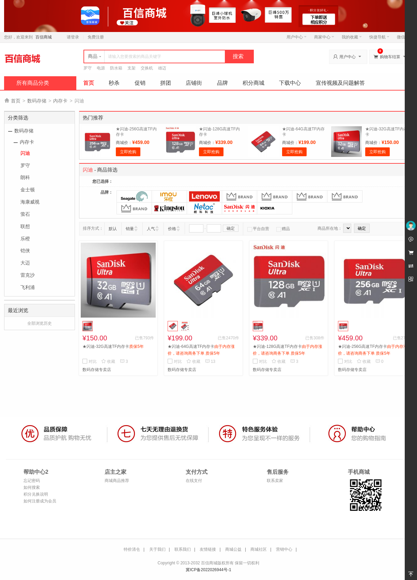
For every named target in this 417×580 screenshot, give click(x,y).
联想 (25, 226)
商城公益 (233, 549)
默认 (113, 228)
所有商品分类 (32, 83)
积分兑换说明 (36, 494)
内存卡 (60, 100)
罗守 (87, 68)
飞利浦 (27, 287)
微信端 (403, 37)
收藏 (108, 361)
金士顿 (27, 189)
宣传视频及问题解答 (340, 83)
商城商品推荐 (117, 480)
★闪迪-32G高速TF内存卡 (113, 346)
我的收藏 (352, 37)
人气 (151, 228)
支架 (131, 68)
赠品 (283, 228)
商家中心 (324, 37)
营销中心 (284, 549)
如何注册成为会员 (40, 501)
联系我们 (182, 549)
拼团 (165, 83)
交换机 (147, 68)
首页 (88, 83)
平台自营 (258, 228)
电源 (101, 68)
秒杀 (114, 83)
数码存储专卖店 (96, 369)
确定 (231, 228)
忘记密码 (32, 480)
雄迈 (162, 68)
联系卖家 (275, 480)
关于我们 (157, 549)
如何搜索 (32, 487)
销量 (130, 228)
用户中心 (297, 37)
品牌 (222, 83)
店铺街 (194, 83)
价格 (172, 228)
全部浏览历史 (39, 323)
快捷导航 (379, 37)
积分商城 (253, 83)
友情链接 (208, 549)
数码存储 (36, 100)
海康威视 (30, 202)
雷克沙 (27, 275)
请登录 (73, 37)
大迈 (25, 262)
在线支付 (194, 480)
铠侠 (25, 250)
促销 (140, 83)
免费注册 (96, 37)
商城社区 (258, 549)
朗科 (25, 177)
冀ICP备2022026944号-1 (208, 569)
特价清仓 (132, 549)
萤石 (25, 214)
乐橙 (25, 238)
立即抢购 (128, 151)
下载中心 (290, 83)
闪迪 (25, 153)
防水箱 (116, 68)
